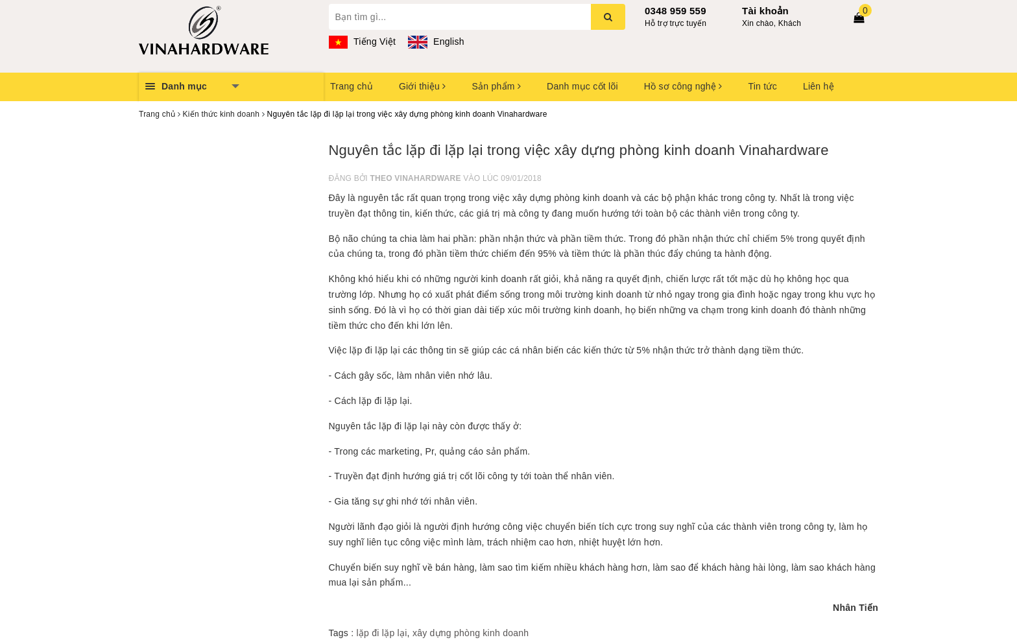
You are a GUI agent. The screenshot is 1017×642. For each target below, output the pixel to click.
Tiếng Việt (362, 41)
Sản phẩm (496, 86)
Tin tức (762, 86)
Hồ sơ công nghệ (683, 86)
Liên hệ (818, 86)
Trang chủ (351, 86)
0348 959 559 (675, 10)
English (436, 41)
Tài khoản (765, 10)
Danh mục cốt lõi (582, 86)
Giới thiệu (422, 86)
